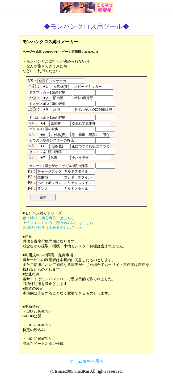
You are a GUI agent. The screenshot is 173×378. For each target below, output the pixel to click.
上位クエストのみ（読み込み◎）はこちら (58, 223)
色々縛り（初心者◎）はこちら (49, 218)
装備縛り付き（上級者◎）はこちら (52, 228)
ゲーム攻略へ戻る (87, 361)
